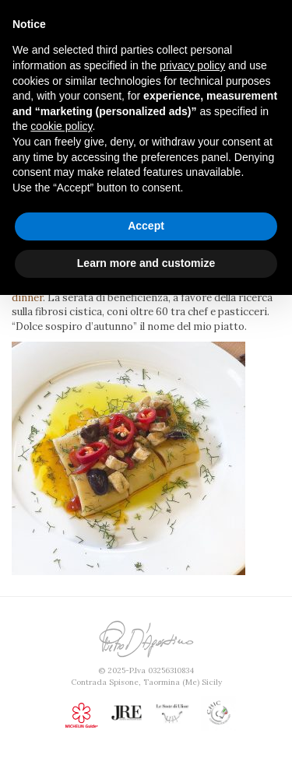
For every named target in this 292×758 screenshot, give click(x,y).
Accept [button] (146, 225)
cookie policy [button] (61, 126)
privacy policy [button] (192, 65)
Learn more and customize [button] (146, 263)
